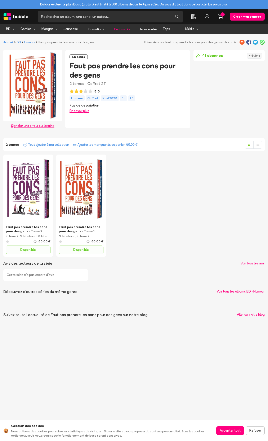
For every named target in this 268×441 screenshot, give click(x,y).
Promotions (96, 29)
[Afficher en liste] (258, 144)
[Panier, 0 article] (220, 16)
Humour (29, 42)
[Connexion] (207, 16)
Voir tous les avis (253, 263)
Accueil (8, 42)
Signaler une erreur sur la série (32, 126)
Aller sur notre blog (251, 314)
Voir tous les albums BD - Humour (241, 291)
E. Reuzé (12, 236)
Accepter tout (230, 430)
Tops (169, 29)
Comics (28, 29)
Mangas (49, 29)
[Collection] (193, 16)
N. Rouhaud (28, 236)
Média (192, 29)
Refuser (255, 430)
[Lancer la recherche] (177, 16)
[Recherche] (104, 17)
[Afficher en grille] (249, 144)
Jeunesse (72, 29)
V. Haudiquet (47, 236)
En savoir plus (218, 4)
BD (10, 29)
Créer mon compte (247, 16)
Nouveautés (148, 29)
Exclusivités (122, 29)
